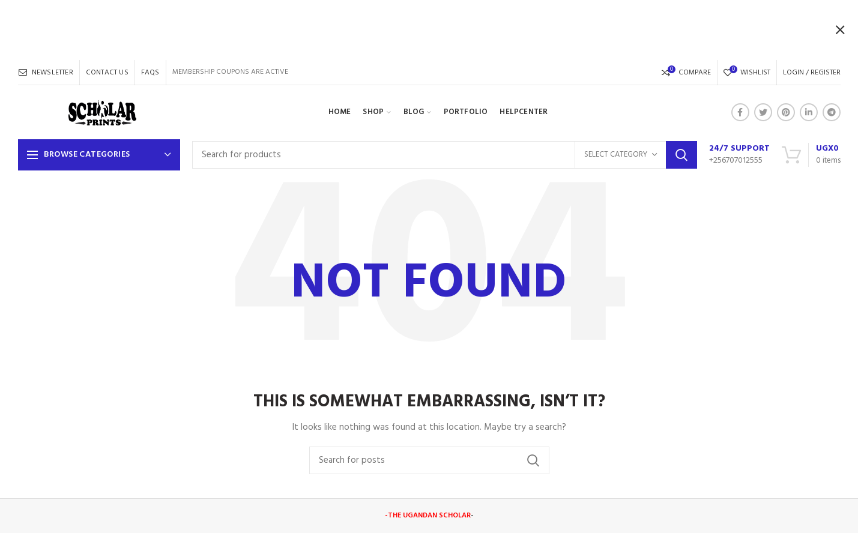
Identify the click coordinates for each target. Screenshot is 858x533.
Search (681, 155)
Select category (615, 154)
